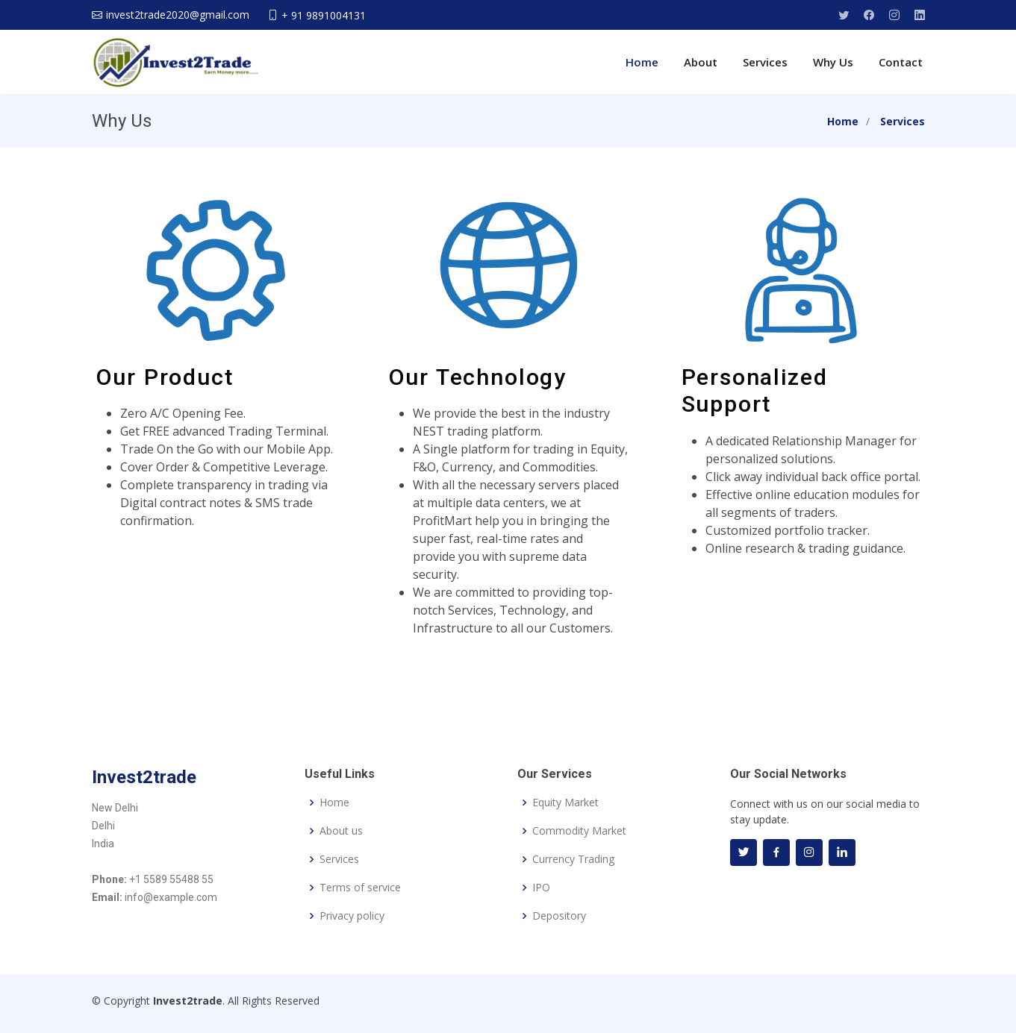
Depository (559, 916)
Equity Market (565, 802)
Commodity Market (579, 831)
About (700, 61)
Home (642, 61)
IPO (541, 887)
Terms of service (360, 887)
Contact (901, 61)
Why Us (833, 61)
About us (341, 831)
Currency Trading (573, 859)
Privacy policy (352, 916)
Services (765, 61)
